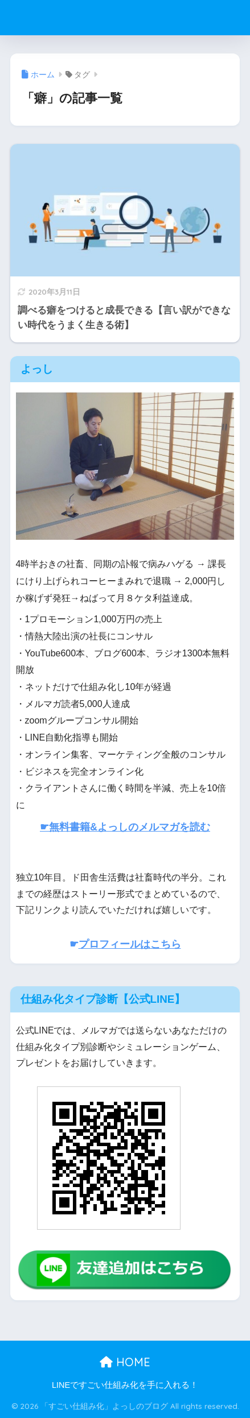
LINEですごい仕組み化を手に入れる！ (125, 1385)
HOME (125, 1362)
